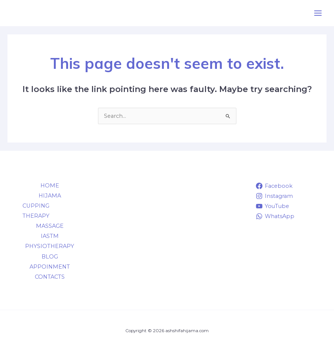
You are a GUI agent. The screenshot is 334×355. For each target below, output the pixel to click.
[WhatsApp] (275, 216)
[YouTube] (272, 206)
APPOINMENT (50, 266)
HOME (49, 185)
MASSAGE (50, 226)
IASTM (50, 236)
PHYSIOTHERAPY (49, 246)
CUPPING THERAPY (35, 210)
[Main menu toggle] (318, 13)
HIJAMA (50, 195)
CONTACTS (50, 276)
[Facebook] (274, 186)
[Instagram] (274, 196)
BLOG (50, 256)
